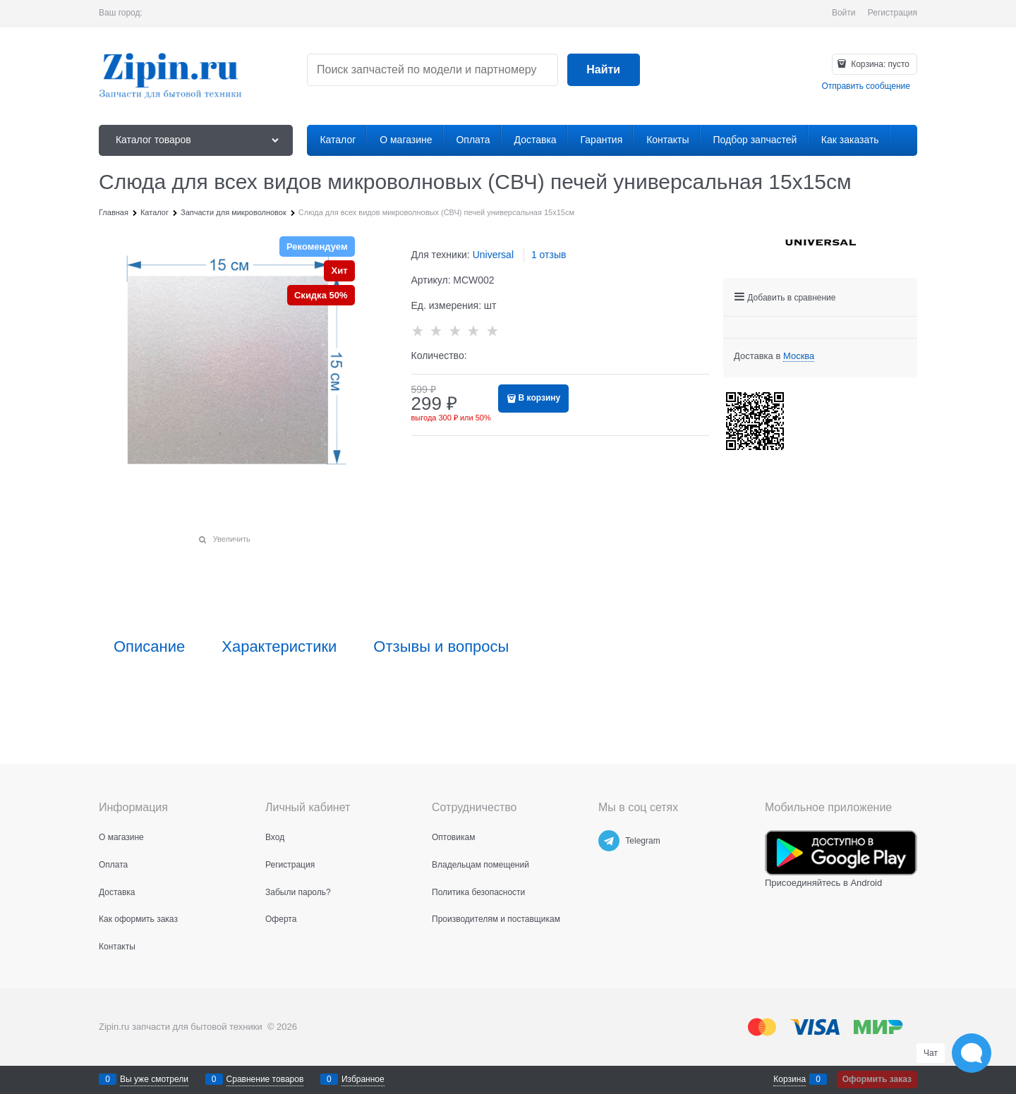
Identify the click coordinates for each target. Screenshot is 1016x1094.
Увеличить (231, 539)
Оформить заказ (877, 1079)
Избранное (363, 1079)
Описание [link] (149, 647)
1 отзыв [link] (549, 254)
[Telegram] (608, 840)
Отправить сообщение (865, 86)
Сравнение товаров (265, 1079)
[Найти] (603, 70)
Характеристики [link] (279, 647)
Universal (493, 254)
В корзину (540, 398)
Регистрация (892, 13)
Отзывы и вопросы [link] (441, 647)
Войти (844, 13)
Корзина (789, 1079)
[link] (798, 356)
